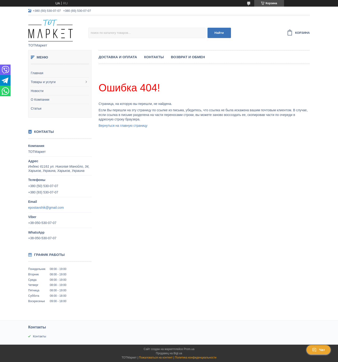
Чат (318, 350)
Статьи (36, 108)
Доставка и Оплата (118, 57)
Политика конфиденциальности (195, 357)
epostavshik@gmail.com (46, 207)
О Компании (40, 99)
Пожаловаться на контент (156, 357)
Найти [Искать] (219, 33)
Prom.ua (189, 349)
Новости (37, 91)
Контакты (154, 57)
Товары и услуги (43, 82)
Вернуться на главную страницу (123, 125)
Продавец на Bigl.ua (169, 353)
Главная (37, 73)
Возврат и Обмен (188, 57)
